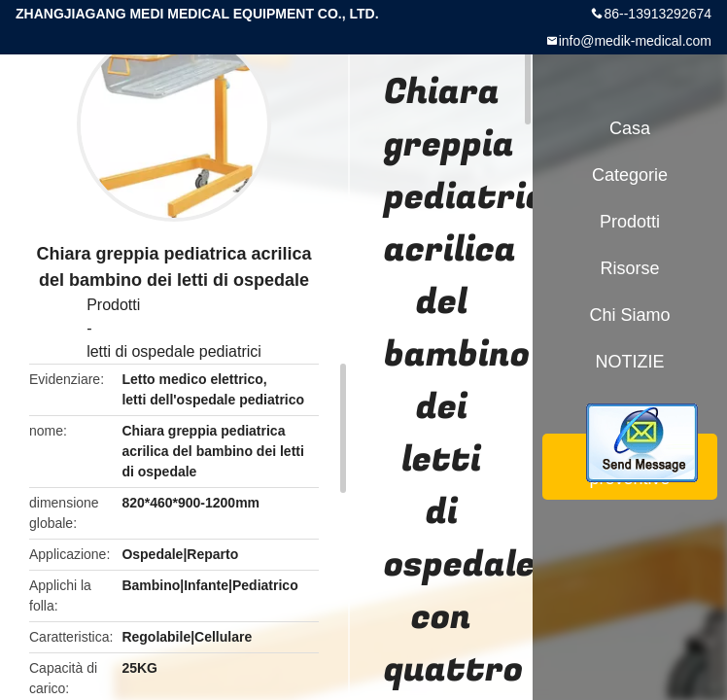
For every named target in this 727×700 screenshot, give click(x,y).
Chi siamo (629, 315)
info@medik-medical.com (635, 41)
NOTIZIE (630, 361)
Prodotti (113, 305)
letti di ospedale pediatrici (174, 351)
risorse (629, 268)
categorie (630, 175)
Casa (629, 128)
